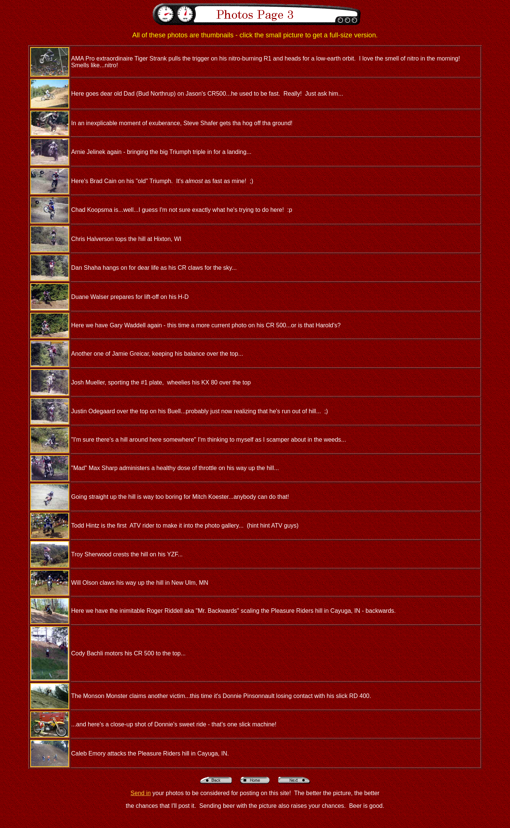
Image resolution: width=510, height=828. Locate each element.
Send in (141, 793)
